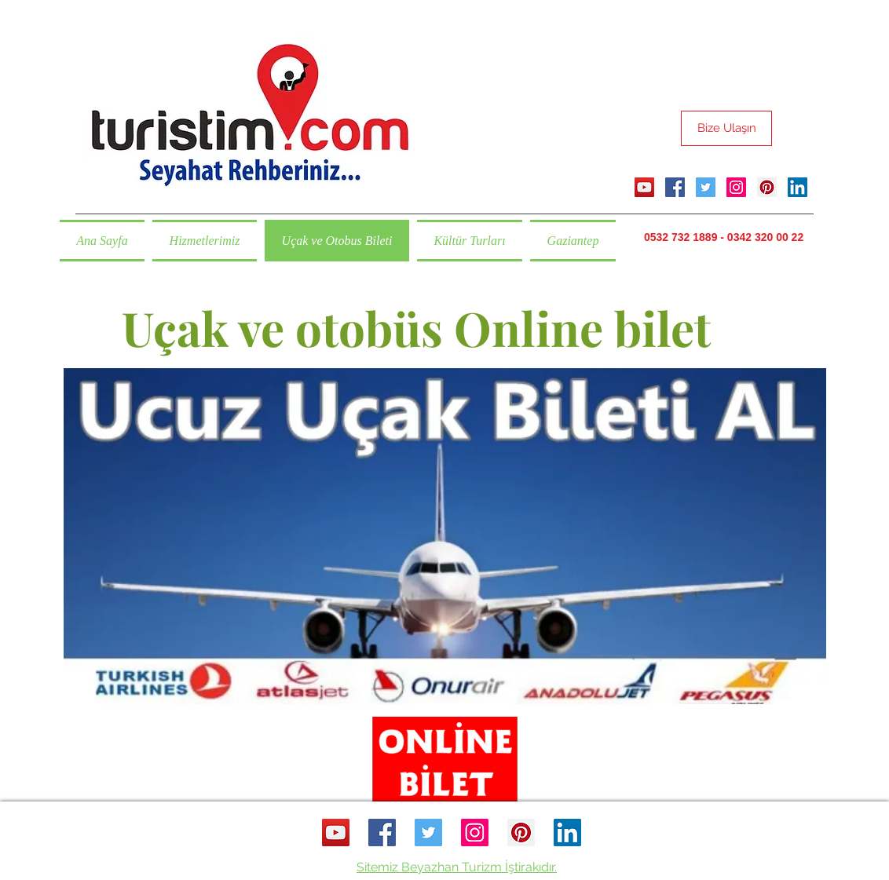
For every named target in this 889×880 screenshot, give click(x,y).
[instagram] (736, 187)
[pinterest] (767, 187)
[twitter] (705, 187)
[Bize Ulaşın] (726, 128)
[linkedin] (797, 187)
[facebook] (675, 187)
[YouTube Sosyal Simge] (644, 187)
